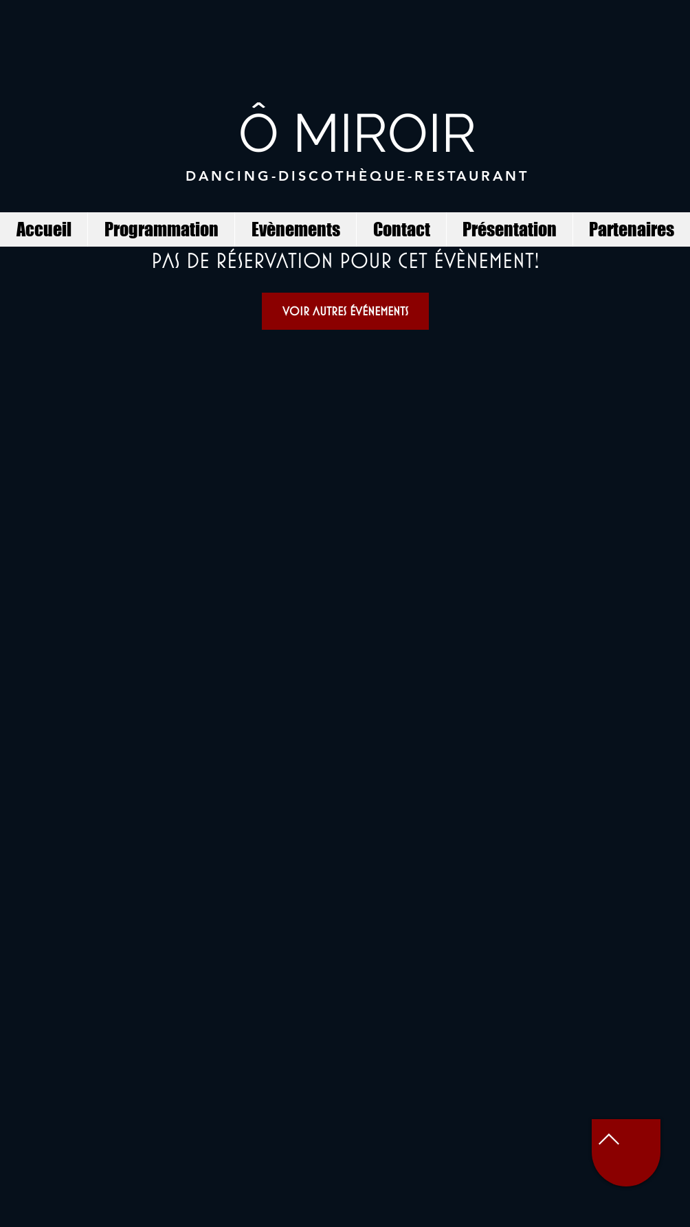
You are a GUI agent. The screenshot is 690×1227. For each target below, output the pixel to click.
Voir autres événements (345, 310)
